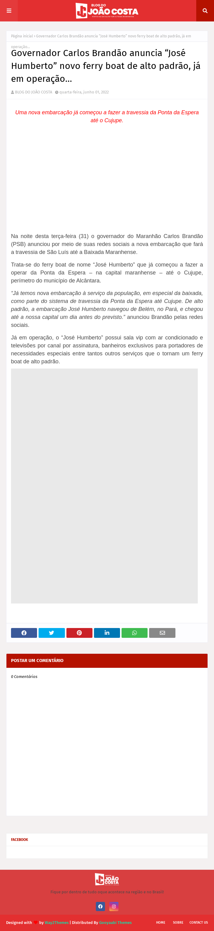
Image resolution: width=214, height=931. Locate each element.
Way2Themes (57, 922)
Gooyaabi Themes (115, 922)
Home (160, 923)
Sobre (178, 923)
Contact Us (199, 923)
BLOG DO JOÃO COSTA (33, 92)
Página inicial (22, 36)
